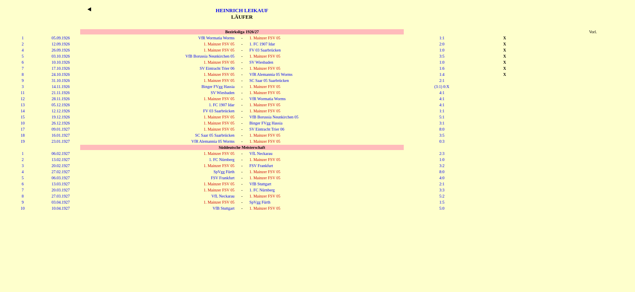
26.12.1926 (60, 123)
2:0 (442, 44)
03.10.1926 (60, 56)
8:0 (442, 129)
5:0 (442, 208)
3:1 (442, 123)
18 (23, 135)
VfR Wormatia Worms (216, 38)
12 (23, 99)
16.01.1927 (60, 135)
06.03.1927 (60, 178)
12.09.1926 (60, 44)
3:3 (442, 190)
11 (23, 92)
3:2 (442, 165)
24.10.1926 (60, 74)
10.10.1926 (60, 62)
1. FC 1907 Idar (262, 44)
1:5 (442, 202)
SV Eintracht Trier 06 (217, 68)
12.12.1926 (60, 111)
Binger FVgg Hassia (217, 86)
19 (23, 141)
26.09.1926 (60, 50)
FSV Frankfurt (261, 165)
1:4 (442, 74)
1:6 (442, 68)
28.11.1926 (60, 99)
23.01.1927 (60, 141)
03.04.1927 (60, 202)
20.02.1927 (60, 165)
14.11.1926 (60, 86)
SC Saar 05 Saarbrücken (269, 80)
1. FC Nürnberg (221, 159)
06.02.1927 (60, 153)
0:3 (442, 141)
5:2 (442, 196)
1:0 (442, 50)
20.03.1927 (60, 190)
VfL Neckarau (261, 153)
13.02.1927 (60, 159)
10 (23, 123)
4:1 (442, 92)
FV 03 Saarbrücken (265, 50)
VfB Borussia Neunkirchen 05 (209, 56)
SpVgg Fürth (223, 172)
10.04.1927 (60, 208)
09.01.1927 (60, 129)
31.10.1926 (60, 80)
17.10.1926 (60, 68)
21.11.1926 (60, 92)
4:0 (442, 178)
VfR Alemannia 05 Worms (271, 74)
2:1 (442, 80)
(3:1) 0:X (442, 86)
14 (23, 111)
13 (23, 105)
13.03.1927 (60, 184)
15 (23, 117)
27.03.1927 (60, 196)
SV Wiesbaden (261, 62)
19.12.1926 (60, 117)
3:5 (442, 56)
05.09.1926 (60, 38)
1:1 (442, 38)
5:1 (442, 117)
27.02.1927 (60, 172)
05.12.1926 (60, 105)
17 (23, 129)
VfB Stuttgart (260, 184)
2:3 (442, 153)
